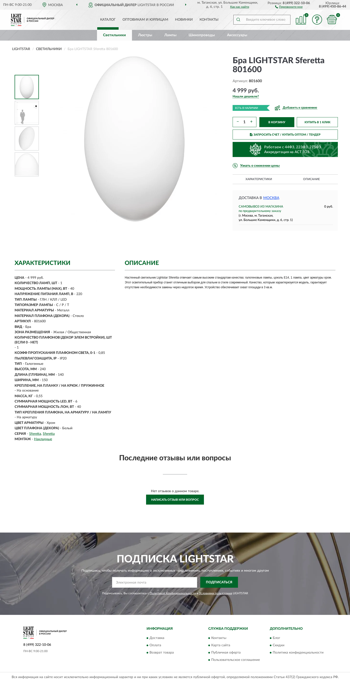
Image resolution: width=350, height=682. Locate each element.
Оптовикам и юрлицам (145, 19)
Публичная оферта (226, 653)
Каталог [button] (108, 19)
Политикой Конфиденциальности (173, 593)
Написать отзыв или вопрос (175, 499)
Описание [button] (311, 179)
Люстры (145, 35)
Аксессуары (237, 35)
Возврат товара (161, 653)
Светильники (114, 35)
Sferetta (35, 434)
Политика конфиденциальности (298, 653)
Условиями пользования (215, 593)
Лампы (170, 35)
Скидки (278, 645)
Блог (276, 638)
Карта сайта (220, 645)
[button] (289, 6)
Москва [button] (271, 198)
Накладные (43, 439)
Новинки (184, 19)
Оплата (155, 645)
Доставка (156, 638)
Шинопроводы (202, 35)
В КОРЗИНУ (276, 122)
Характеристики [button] (258, 179)
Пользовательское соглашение (235, 660)
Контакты (209, 19)
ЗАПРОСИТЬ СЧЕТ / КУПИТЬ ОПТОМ (285, 134)
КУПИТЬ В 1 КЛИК (317, 122)
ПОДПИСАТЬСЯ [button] (219, 582)
